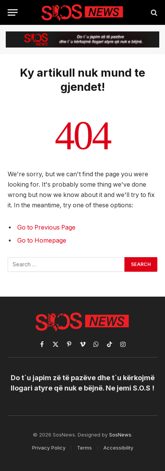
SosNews (120, 435)
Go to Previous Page (46, 227)
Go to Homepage (41, 240)
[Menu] (13, 12)
